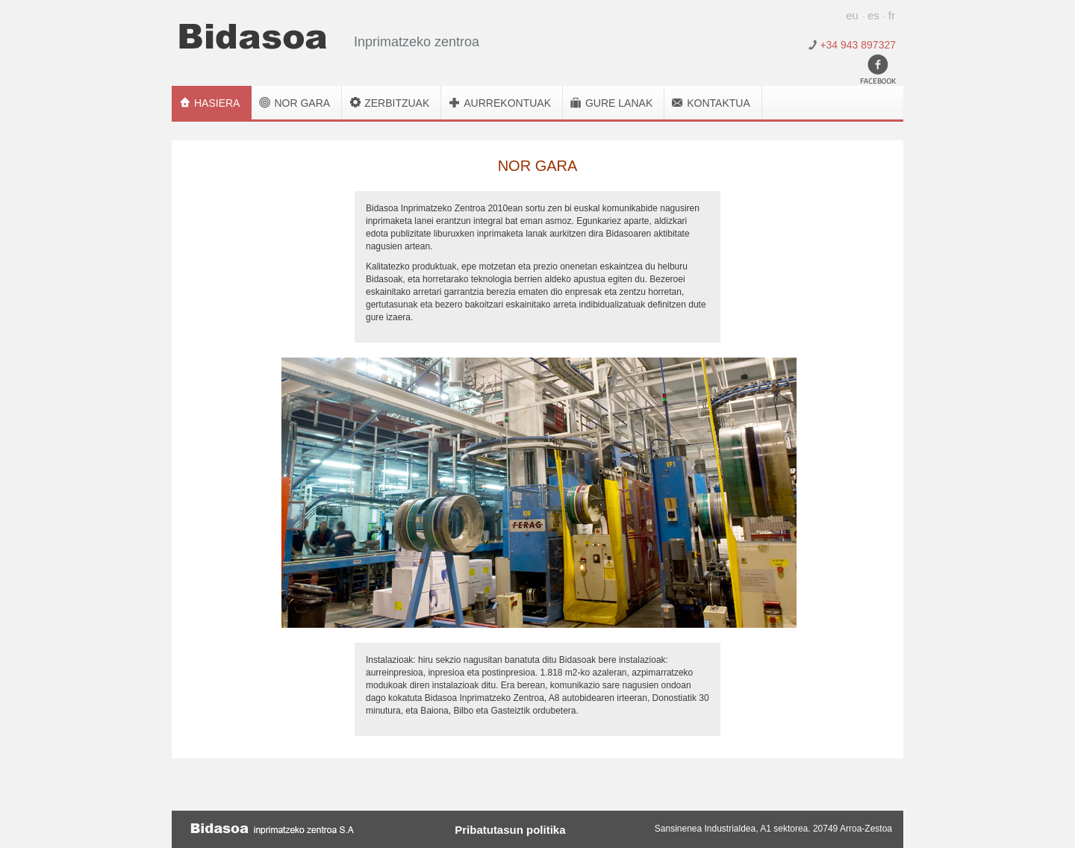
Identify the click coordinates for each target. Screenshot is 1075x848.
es (873, 15)
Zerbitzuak (396, 103)
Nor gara (302, 103)
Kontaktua (718, 103)
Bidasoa (252, 36)
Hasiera (217, 103)
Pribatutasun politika (510, 829)
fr (891, 15)
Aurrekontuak (507, 103)
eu (852, 15)
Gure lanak (618, 103)
